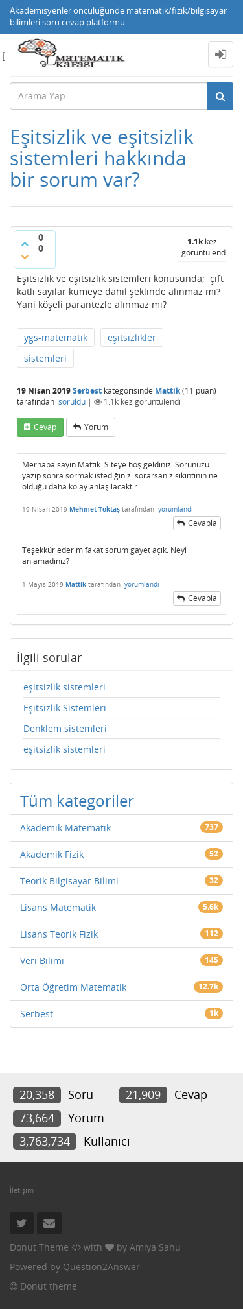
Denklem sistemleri (65, 728)
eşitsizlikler (132, 337)
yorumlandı (175, 508)
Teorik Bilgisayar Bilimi (69, 881)
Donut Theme (39, 1247)
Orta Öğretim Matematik (73, 987)
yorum (96, 426)
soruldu (72, 401)
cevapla (202, 522)
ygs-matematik (55, 337)
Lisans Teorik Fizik (59, 934)
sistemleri (45, 358)
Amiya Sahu (155, 1247)
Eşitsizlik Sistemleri (64, 708)
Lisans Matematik (58, 907)
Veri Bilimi (42, 960)
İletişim (22, 1190)
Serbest (87, 390)
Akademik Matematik (65, 827)
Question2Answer (101, 1266)
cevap (45, 426)
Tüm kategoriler (77, 800)
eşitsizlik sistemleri (64, 687)
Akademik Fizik (52, 854)
